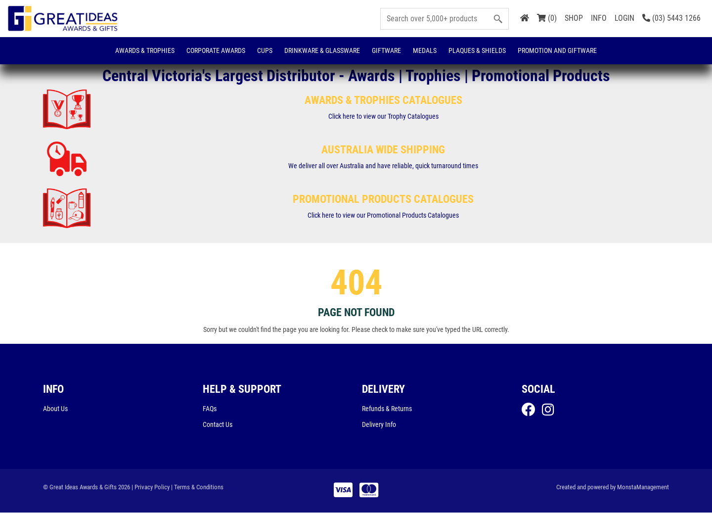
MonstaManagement (643, 487)
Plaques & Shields (477, 50)
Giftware (386, 50)
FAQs (210, 409)
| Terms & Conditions (197, 487)
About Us (55, 409)
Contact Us (217, 425)
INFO (599, 18)
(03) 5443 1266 (671, 18)
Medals (425, 50)
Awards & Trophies (145, 50)
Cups (264, 50)
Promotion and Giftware (557, 50)
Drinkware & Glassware (322, 50)
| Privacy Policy (151, 487)
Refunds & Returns (387, 409)
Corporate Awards (215, 50)
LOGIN (624, 18)
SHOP (574, 18)
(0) (547, 18)
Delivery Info (379, 425)
